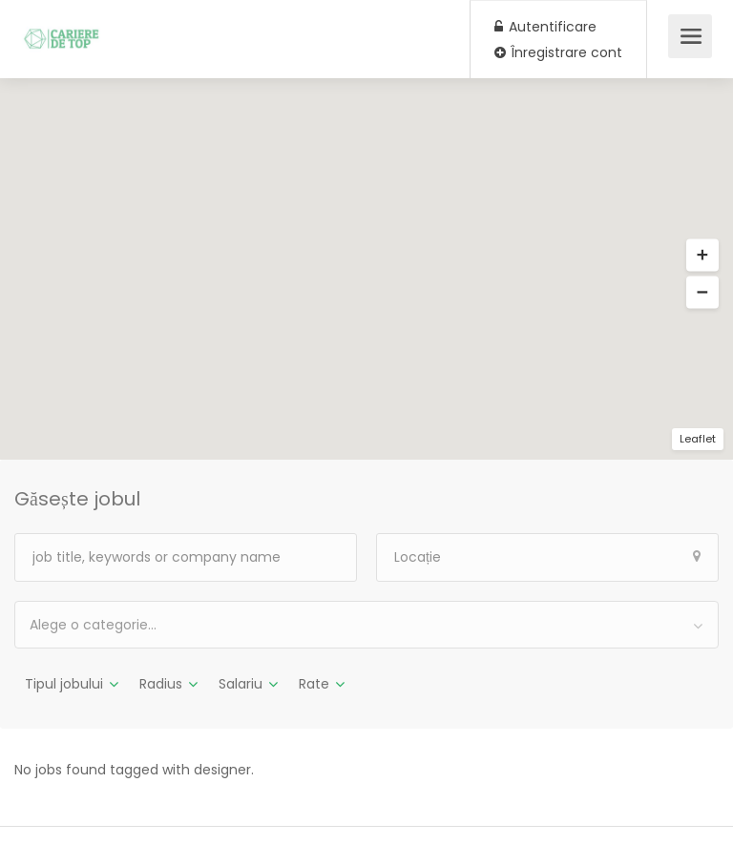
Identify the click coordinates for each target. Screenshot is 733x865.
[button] (702, 255)
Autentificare (545, 26)
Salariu (240, 683)
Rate (314, 683)
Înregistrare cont (558, 52)
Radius (160, 683)
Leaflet (698, 438)
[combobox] (366, 625)
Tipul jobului (64, 683)
